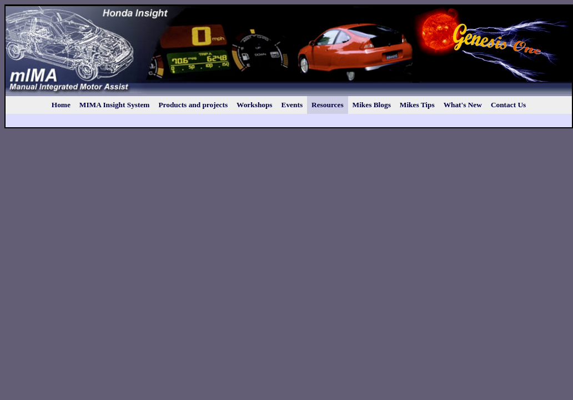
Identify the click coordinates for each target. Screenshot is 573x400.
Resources (327, 105)
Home (61, 105)
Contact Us (508, 105)
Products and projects (193, 105)
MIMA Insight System (114, 105)
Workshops (254, 105)
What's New (463, 105)
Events (292, 105)
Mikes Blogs (372, 105)
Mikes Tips (417, 105)
